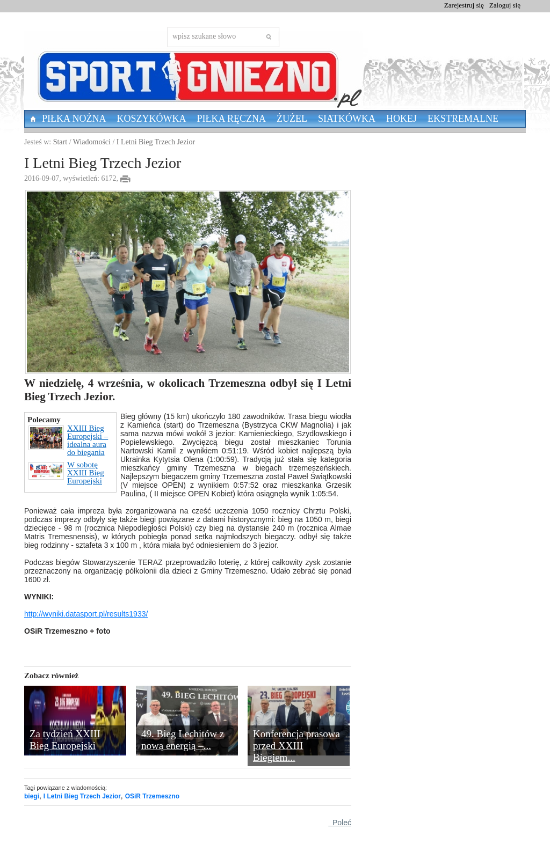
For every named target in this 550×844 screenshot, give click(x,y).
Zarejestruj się (464, 5)
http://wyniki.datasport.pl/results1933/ (86, 614)
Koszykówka (151, 118)
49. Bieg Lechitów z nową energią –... (182, 739)
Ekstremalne (463, 118)
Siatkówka (346, 118)
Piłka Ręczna (231, 118)
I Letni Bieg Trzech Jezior (156, 142)
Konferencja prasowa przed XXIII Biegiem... (296, 745)
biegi (31, 796)
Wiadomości (92, 142)
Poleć (339, 822)
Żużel (292, 118)
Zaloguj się (504, 5)
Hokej (401, 118)
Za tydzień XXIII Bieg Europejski (65, 739)
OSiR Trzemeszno (152, 796)
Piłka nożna (74, 118)
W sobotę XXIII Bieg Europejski (66, 473)
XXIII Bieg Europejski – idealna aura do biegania (68, 440)
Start (60, 142)
